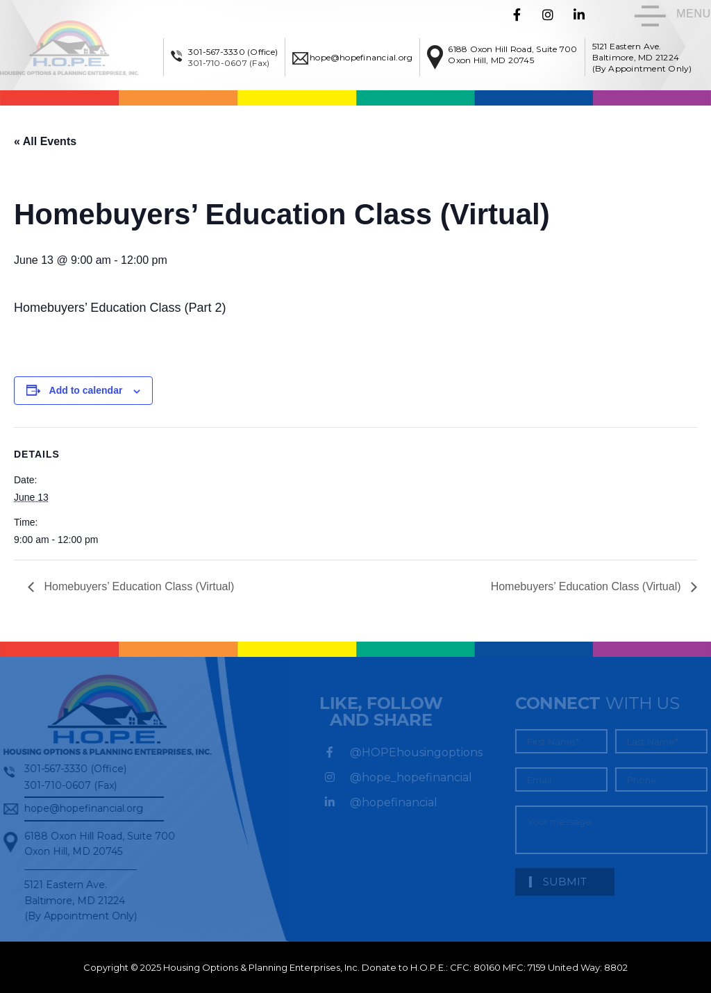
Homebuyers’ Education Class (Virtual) (137, 586)
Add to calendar (86, 390)
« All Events (45, 141)
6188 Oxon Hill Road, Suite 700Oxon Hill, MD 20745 (512, 54)
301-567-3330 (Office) (233, 52)
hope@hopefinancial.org (361, 57)
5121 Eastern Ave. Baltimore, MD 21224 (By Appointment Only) (642, 57)
